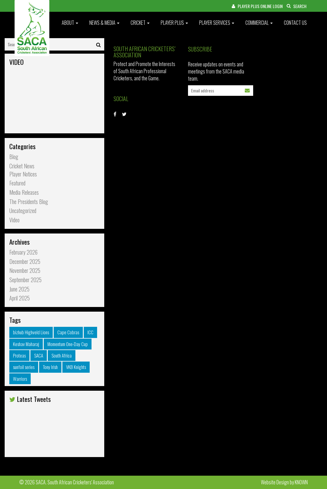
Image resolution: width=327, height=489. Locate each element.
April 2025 (19, 298)
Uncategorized (22, 211)
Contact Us (295, 22)
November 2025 (24, 270)
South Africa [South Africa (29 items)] (62, 355)
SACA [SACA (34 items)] (38, 355)
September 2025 (25, 280)
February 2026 (23, 252)
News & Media (104, 22)
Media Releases (24, 192)
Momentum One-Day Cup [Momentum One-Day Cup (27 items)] (67, 343)
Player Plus (174, 22)
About (70, 22)
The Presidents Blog (28, 202)
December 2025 (24, 261)
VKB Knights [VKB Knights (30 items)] (76, 366)
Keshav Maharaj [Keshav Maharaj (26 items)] (26, 343)
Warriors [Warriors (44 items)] (20, 378)
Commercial (259, 22)
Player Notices (23, 174)
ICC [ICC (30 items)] (90, 332)
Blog (13, 157)
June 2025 (19, 289)
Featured (17, 183)
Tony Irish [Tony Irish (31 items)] (50, 366)
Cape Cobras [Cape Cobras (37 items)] (68, 332)
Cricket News (21, 166)
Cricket (140, 22)
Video (14, 220)
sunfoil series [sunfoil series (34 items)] (23, 366)
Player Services (216, 22)
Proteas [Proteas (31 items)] (19, 355)
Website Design (275, 482)
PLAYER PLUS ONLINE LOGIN (257, 6)
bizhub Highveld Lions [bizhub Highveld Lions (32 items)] (31, 332)
